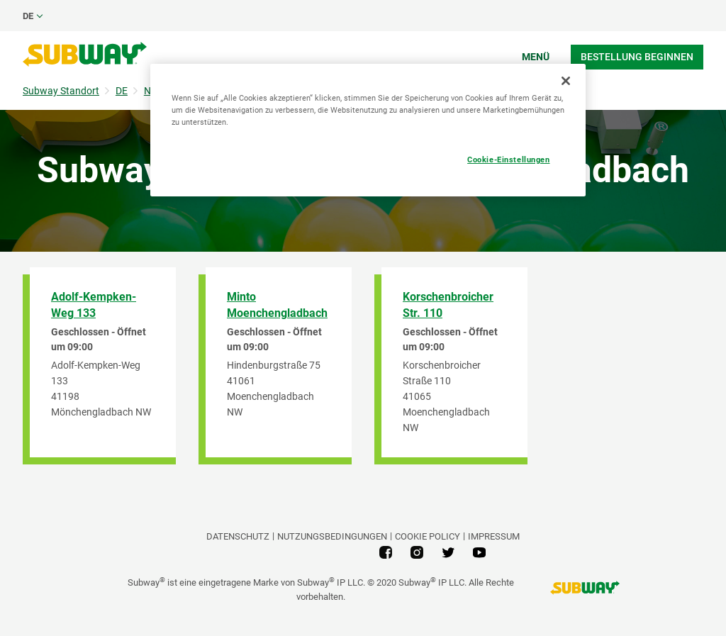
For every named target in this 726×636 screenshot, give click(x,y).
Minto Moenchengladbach (277, 305)
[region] (368, 130)
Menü (535, 56)
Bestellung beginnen (637, 56)
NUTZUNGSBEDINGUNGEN (332, 536)
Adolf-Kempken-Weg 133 (93, 305)
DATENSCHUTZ (237, 536)
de (28, 16)
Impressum (494, 536)
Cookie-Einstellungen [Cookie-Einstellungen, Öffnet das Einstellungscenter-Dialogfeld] (508, 159)
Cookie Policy (427, 536)
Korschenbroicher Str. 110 (448, 305)
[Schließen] (565, 80)
